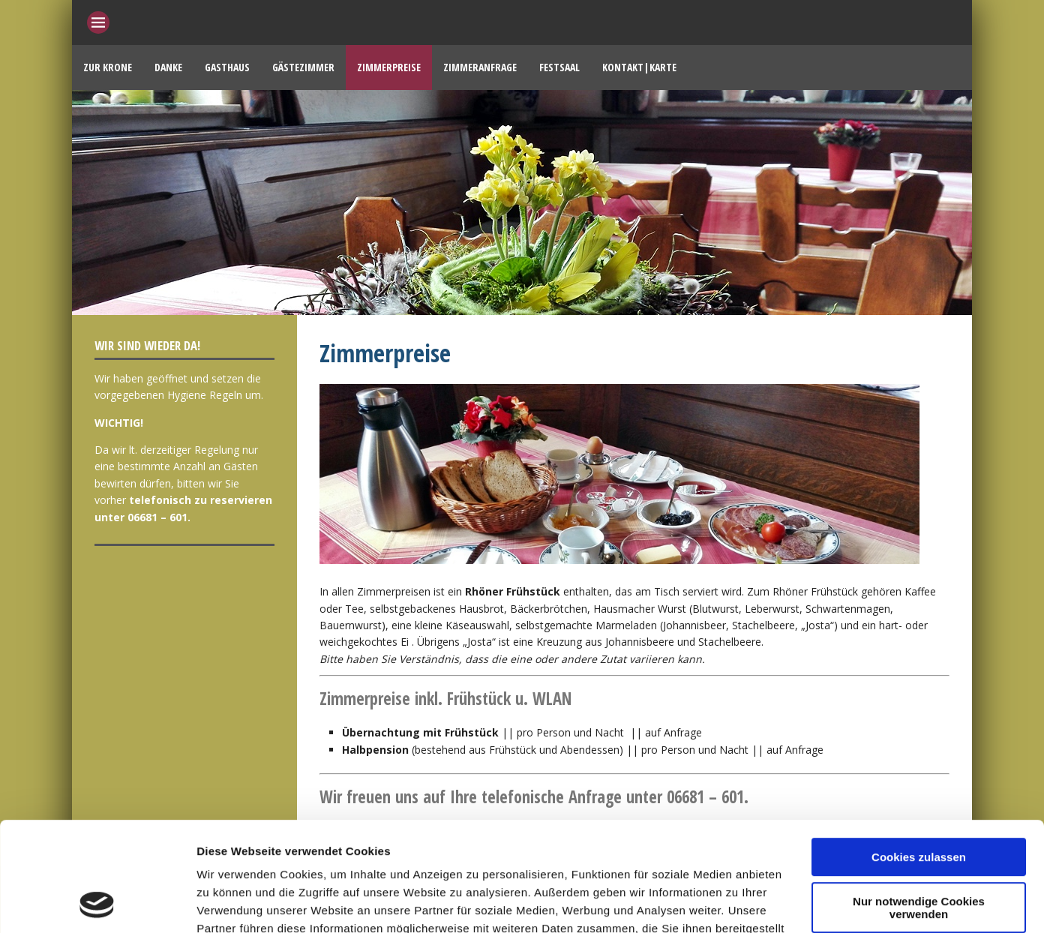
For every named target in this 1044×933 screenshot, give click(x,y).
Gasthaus (227, 67)
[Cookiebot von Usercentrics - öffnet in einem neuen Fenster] (97, 903)
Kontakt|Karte (639, 67)
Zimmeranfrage (480, 67)
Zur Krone (107, 67)
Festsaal (559, 67)
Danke (168, 67)
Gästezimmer (303, 67)
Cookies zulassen (919, 754)
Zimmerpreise (389, 67)
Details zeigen (234, 903)
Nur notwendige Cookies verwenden (919, 805)
